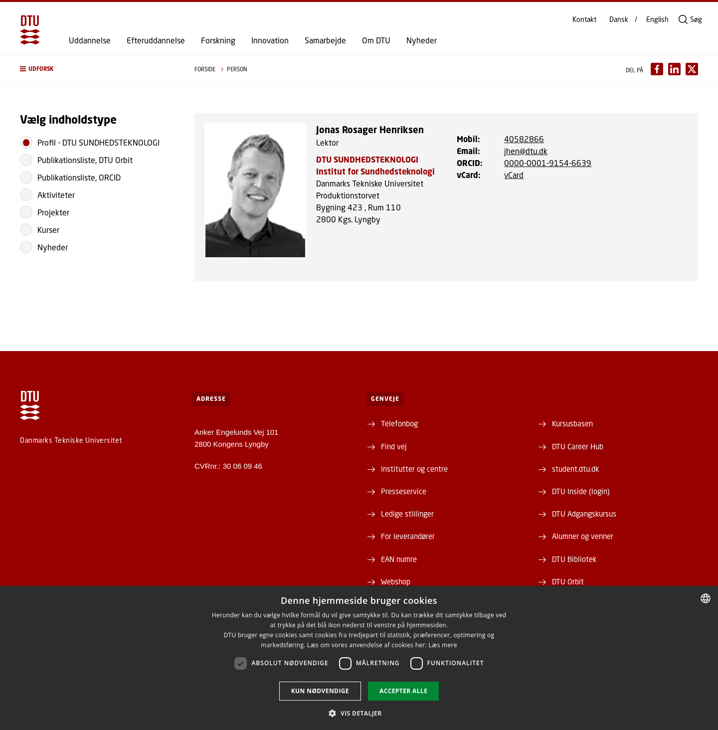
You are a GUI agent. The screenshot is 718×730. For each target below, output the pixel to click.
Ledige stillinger (407, 513)
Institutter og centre (414, 468)
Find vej (394, 446)
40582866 (524, 139)
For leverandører (408, 536)
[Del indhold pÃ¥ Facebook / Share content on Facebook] (657, 69)
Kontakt (584, 19)
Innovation (270, 40)
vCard (514, 175)
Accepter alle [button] (403, 691)
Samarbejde (325, 40)
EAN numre (399, 558)
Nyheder (421, 40)
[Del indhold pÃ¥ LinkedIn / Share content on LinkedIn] (674, 69)
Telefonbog (399, 423)
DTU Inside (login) (581, 491)
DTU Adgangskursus (584, 513)
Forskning (218, 40)
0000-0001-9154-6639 (547, 163)
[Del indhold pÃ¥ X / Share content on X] (692, 69)
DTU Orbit (568, 581)
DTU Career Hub (577, 446)
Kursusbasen (572, 423)
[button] (97, 69)
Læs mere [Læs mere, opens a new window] (442, 645)
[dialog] (359, 658)
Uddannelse (90, 40)
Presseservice (403, 491)
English (657, 19)
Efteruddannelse (156, 40)
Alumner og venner (582, 536)
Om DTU (376, 40)
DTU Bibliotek (574, 558)
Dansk (618, 19)
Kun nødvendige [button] (320, 691)
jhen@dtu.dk (525, 151)
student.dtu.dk (575, 468)
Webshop (395, 581)
